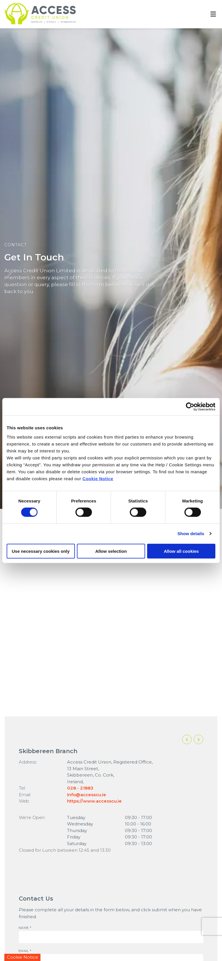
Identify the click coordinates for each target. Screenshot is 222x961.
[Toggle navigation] (213, 14)
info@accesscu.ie (86, 794)
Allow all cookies (181, 550)
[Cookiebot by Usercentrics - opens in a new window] (190, 406)
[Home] (35, 14)
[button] (187, 739)
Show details (190, 533)
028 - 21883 (80, 788)
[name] (111, 937)
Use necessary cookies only (41, 550)
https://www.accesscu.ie (94, 801)
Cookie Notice (97, 478)
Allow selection (111, 550)
